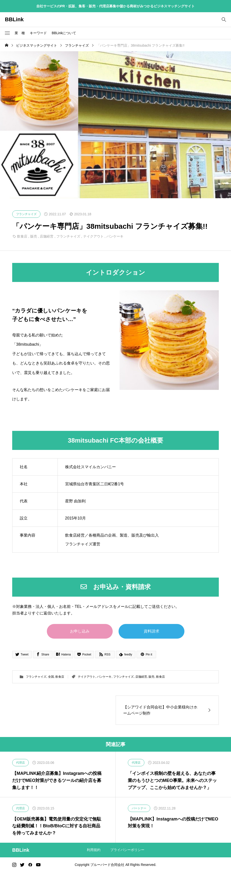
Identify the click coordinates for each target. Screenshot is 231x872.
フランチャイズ (68, 236)
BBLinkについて (64, 33)
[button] (7, 33)
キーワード (38, 33)
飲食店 (22, 236)
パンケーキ (114, 236)
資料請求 (151, 631)
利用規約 (93, 850)
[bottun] (223, 19)
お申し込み (80, 631)
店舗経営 (46, 236)
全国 (51, 676)
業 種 (20, 33)
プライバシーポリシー (127, 850)
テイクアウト (93, 236)
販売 (33, 236)
